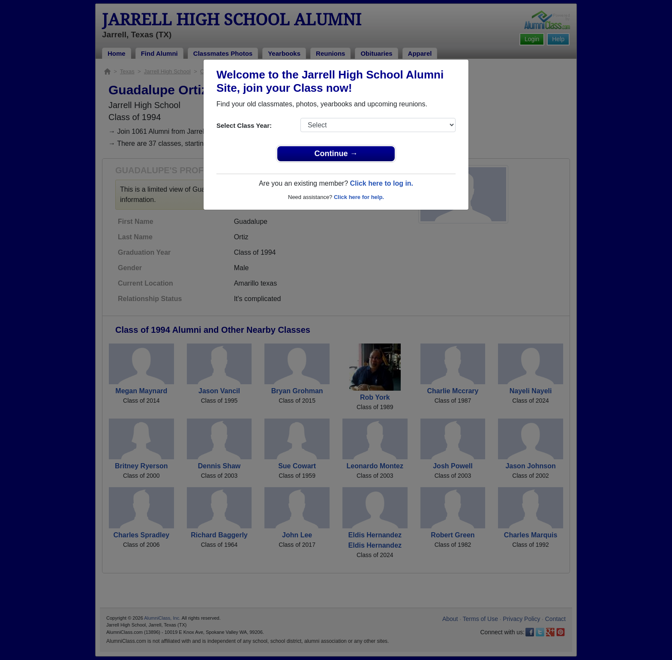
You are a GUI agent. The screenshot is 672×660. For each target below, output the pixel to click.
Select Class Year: (244, 125)
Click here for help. (359, 197)
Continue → (336, 153)
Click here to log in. (381, 183)
